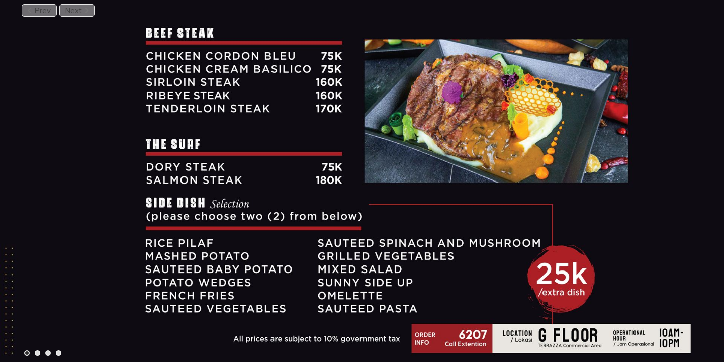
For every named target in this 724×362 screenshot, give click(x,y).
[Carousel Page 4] (58, 353)
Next (77, 10)
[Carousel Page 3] (48, 353)
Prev (39, 10)
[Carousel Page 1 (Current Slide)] (27, 353)
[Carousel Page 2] (37, 353)
